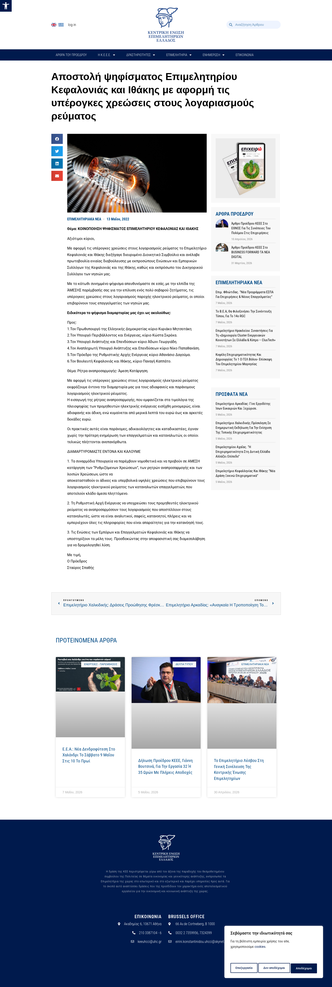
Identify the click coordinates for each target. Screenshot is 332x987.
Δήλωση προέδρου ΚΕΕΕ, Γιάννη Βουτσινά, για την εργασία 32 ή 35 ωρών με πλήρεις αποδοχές (165, 766)
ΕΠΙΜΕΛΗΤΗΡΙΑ (178, 55)
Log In (72, 24)
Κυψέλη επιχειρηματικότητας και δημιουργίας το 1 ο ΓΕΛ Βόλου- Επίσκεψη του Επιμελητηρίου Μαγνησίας (244, 359)
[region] (273, 953)
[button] (6, 6)
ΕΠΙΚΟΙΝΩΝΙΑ (245, 55)
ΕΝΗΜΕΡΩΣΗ (213, 55)
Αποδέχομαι (304, 968)
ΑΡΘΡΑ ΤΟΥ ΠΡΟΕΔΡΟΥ (71, 55)
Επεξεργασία (243, 968)
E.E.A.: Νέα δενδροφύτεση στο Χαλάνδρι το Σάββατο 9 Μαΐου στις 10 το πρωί (89, 755)
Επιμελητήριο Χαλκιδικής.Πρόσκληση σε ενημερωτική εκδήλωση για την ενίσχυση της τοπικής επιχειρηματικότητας (244, 427)
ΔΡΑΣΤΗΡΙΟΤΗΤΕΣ (140, 55)
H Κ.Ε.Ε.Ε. (106, 55)
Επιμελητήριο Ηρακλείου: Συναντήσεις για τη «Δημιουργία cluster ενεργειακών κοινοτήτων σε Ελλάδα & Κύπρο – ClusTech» (246, 335)
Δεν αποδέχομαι (274, 968)
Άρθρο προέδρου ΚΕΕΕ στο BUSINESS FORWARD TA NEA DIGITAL (250, 252)
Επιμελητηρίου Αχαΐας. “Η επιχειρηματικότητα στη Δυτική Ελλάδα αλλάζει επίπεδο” (243, 451)
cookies (260, 948)
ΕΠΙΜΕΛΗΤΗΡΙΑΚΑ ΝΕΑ (84, 219)
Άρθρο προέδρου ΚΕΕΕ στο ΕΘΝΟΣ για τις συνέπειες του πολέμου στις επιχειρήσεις (251, 228)
